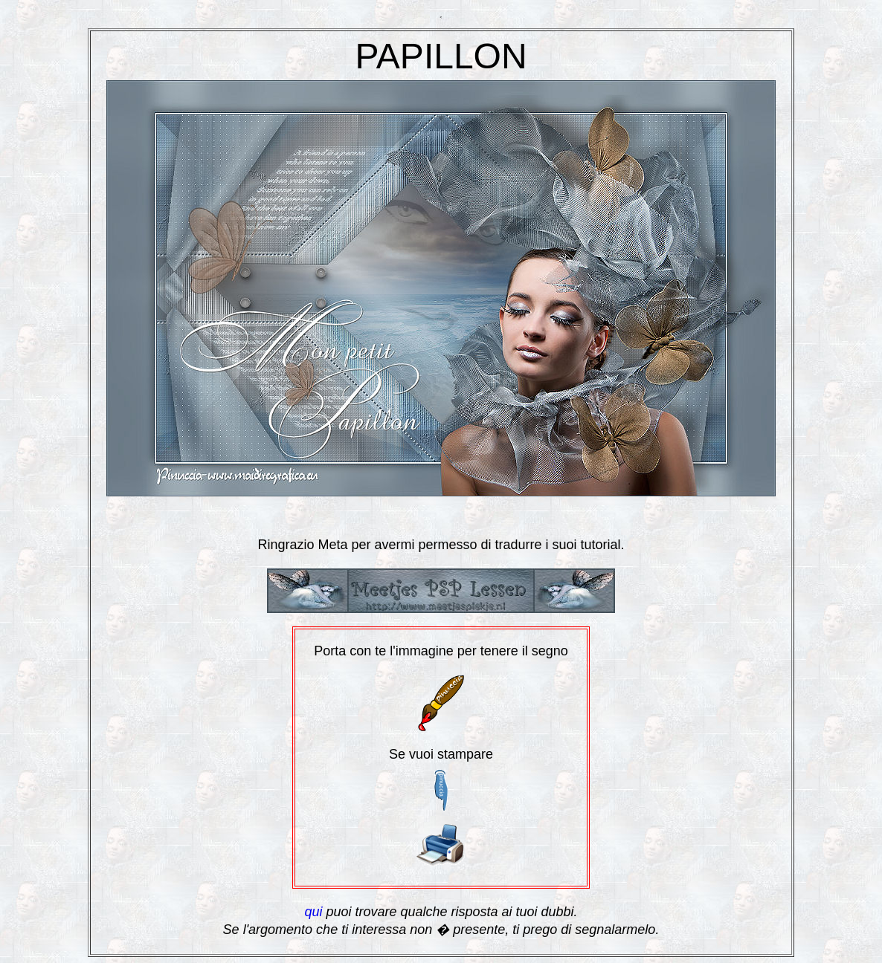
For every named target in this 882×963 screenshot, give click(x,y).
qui (313, 911)
